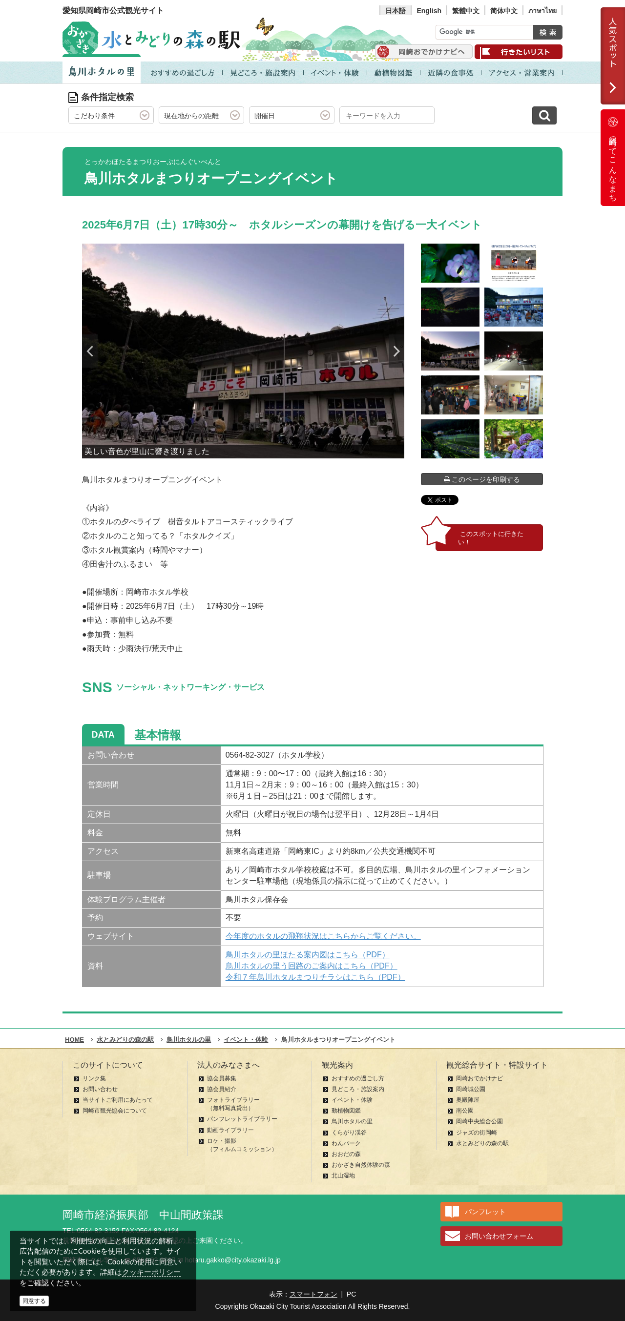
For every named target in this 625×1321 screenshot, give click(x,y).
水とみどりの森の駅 (482, 1143)
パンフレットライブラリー (242, 1118)
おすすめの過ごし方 (358, 1078)
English (429, 11)
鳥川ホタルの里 (352, 1121)
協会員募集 (221, 1078)
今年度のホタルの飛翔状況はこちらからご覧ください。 (323, 936)
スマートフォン (313, 1294)
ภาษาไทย (542, 11)
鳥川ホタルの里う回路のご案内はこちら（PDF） (311, 966)
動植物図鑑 (346, 1110)
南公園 (465, 1110)
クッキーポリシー (151, 1272)
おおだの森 (346, 1154)
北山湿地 (343, 1175)
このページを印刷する (482, 479)
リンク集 (94, 1078)
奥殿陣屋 (467, 1099)
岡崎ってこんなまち (613, 157)
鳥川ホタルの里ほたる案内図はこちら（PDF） (308, 954)
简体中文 (504, 11)
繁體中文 (465, 11)
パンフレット (485, 1212)
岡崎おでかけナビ (479, 1078)
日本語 (395, 11)
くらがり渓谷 (349, 1132)
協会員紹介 (221, 1089)
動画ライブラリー (230, 1130)
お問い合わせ (100, 1089)
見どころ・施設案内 (358, 1089)
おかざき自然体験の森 (361, 1164)
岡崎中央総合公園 (479, 1121)
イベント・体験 (352, 1099)
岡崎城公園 (470, 1089)
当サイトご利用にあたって (118, 1099)
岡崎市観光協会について (115, 1110)
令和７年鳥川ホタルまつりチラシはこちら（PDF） (315, 977)
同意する (34, 1301)
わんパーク (346, 1143)
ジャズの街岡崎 (476, 1132)
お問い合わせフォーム (499, 1236)
